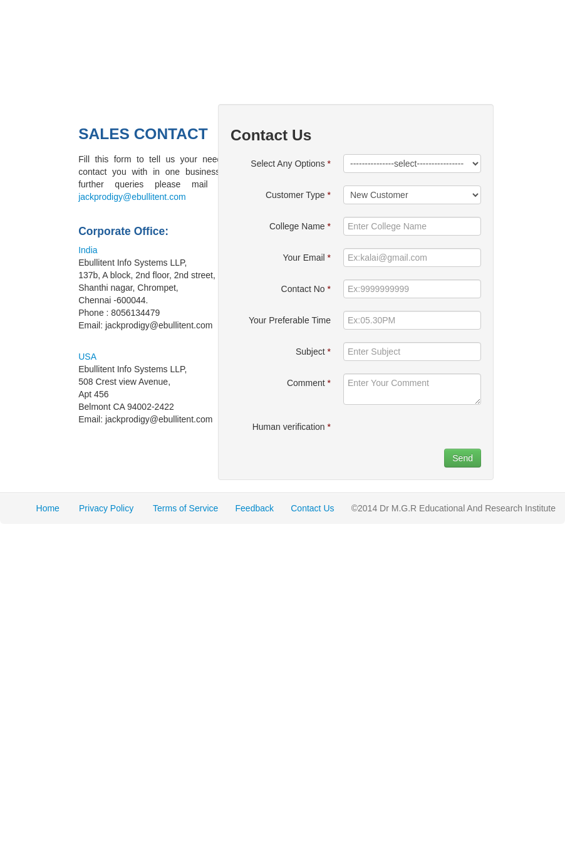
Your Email (306, 258)
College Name (300, 226)
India (87, 250)
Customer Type (298, 195)
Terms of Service (185, 508)
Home (48, 508)
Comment (309, 383)
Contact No (306, 289)
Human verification (291, 427)
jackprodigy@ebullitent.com (131, 197)
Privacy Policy (106, 508)
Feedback (255, 508)
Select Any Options (291, 164)
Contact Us (312, 508)
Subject (313, 352)
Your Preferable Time (290, 320)
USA (87, 357)
